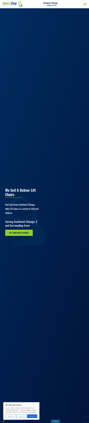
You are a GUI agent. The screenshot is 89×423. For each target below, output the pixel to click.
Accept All (32, 416)
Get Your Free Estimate (19, 232)
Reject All (21, 416)
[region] (21, 411)
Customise (11, 416)
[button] (4, 421)
